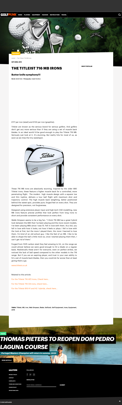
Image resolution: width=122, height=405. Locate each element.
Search (119, 15)
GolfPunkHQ (8, 402)
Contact (11, 377)
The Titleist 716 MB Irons (24, 58)
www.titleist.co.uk (19, 265)
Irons (65, 307)
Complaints (12, 381)
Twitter (30, 374)
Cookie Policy (13, 387)
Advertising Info (13, 390)
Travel (64, 15)
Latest (13, 58)
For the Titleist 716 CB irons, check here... (29, 283)
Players (27, 15)
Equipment (36, 15)
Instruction (55, 15)
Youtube (34, 374)
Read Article (7, 360)
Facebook (27, 374)
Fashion (45, 15)
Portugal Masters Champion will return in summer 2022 (28, 353)
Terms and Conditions (15, 384)
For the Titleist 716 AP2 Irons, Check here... (30, 279)
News (20, 15)
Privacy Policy (13, 374)
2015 (13, 310)
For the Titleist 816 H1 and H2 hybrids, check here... (34, 288)
